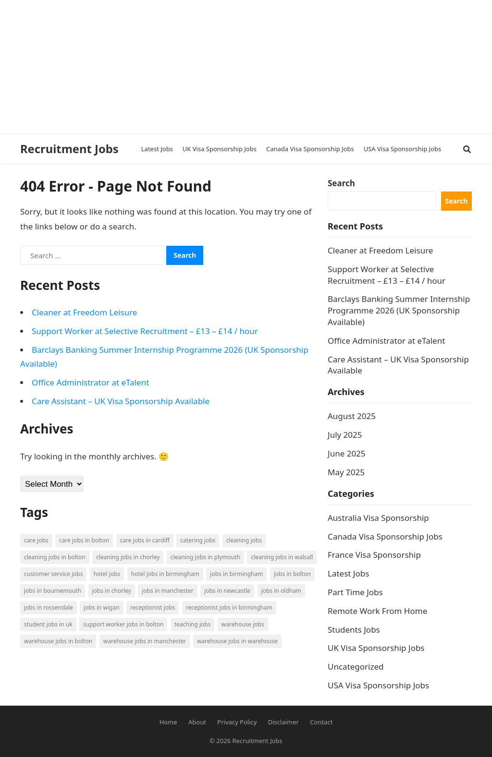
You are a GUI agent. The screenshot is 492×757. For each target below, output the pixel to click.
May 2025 (346, 472)
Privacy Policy (237, 722)
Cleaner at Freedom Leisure (84, 312)
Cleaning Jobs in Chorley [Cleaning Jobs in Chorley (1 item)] (128, 557)
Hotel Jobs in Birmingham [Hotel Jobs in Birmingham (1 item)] (165, 574)
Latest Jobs (348, 573)
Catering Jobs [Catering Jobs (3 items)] (197, 540)
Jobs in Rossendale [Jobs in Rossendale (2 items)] (48, 607)
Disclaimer (283, 722)
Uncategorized (356, 666)
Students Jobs (354, 629)
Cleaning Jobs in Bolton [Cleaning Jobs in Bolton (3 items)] (55, 557)
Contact (321, 722)
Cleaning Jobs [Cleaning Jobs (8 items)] (244, 540)
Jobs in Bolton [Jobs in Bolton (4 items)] (292, 574)
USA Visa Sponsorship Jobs (378, 685)
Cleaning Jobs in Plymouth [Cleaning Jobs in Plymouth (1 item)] (205, 557)
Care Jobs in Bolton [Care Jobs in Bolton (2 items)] (84, 540)
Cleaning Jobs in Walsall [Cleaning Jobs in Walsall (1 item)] (282, 557)
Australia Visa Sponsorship (378, 517)
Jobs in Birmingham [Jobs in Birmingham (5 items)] (236, 574)
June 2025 (347, 453)
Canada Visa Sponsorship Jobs (385, 536)
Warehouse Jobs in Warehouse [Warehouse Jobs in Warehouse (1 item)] (237, 641)
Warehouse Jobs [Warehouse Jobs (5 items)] (242, 624)
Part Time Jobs (355, 592)
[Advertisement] (242, 67)
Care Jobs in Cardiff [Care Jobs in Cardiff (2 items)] (145, 540)
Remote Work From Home (377, 610)
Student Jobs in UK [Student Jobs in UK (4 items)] (48, 624)
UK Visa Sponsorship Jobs (376, 647)
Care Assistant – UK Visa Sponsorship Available (120, 401)
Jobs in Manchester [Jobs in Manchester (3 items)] (167, 591)
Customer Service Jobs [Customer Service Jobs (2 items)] (53, 574)
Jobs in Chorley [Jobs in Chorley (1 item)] (111, 591)
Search (341, 183)
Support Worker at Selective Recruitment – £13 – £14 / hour (145, 330)
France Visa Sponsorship (374, 554)
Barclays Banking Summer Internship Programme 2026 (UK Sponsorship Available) (399, 310)
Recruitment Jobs (69, 148)
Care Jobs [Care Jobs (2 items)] (36, 540)
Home (168, 722)
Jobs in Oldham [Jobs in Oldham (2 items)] (281, 591)
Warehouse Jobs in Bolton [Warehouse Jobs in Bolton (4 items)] (58, 641)
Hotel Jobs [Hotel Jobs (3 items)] (107, 574)
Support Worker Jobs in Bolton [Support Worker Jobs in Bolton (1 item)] (123, 624)
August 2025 (352, 415)
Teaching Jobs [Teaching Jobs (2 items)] (192, 624)
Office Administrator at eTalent (90, 382)
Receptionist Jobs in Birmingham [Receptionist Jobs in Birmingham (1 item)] (229, 607)
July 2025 (345, 434)
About (197, 722)
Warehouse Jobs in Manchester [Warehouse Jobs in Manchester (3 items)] (144, 641)
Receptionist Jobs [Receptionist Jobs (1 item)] (152, 607)
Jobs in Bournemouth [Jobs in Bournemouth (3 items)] (52, 591)
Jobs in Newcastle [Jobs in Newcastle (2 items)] (227, 591)
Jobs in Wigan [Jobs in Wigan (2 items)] (101, 607)
